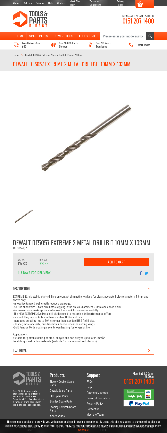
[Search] (127, 36)
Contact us (93, 409)
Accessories (88, 36)
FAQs (90, 381)
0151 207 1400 (138, 20)
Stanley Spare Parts (61, 401)
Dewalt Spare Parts (61, 390)
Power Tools (63, 36)
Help (89, 387)
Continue (83, 430)
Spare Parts (38, 36)
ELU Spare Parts (59, 396)
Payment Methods (97, 392)
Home (20, 36)
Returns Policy (95, 403)
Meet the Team (95, 414)
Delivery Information (98, 398)
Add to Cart (116, 262)
